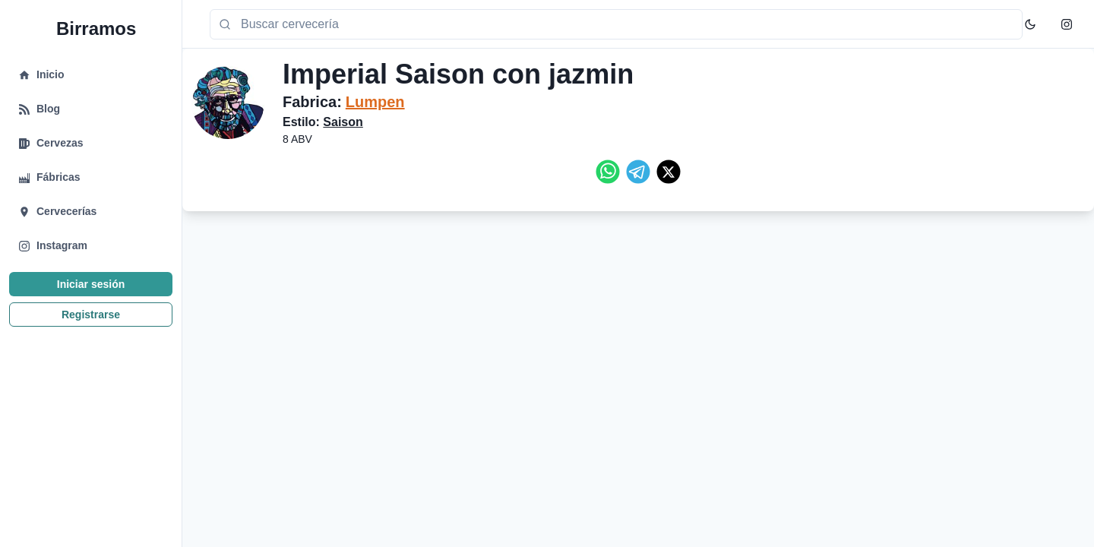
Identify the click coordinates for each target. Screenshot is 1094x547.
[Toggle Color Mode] (1030, 24)
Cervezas (60, 153)
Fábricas (58, 187)
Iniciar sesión (91, 294)
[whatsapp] (608, 172)
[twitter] (668, 172)
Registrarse (91, 324)
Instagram (61, 255)
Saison (342, 121)
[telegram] (638, 172)
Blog (48, 118)
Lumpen (375, 101)
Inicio (50, 84)
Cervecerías (66, 221)
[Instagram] (1066, 24)
